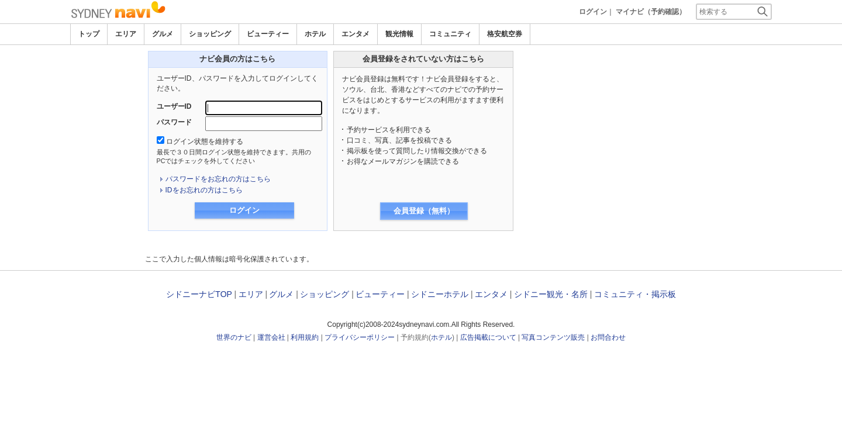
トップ (88, 34)
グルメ (162, 34)
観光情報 (399, 34)
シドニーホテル (439, 294)
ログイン (593, 12)
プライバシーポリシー (360, 337)
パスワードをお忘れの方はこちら (218, 179)
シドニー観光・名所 (551, 294)
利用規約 (305, 337)
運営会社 (271, 337)
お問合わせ (608, 337)
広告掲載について (488, 337)
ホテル (315, 34)
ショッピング (210, 34)
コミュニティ (450, 34)
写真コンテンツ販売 (553, 337)
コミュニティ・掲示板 (635, 294)
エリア (125, 34)
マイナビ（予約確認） (651, 12)
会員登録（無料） (424, 210)
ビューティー (268, 34)
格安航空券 (504, 34)
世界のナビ (233, 337)
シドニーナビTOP (199, 294)
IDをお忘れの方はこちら (204, 190)
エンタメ (355, 34)
